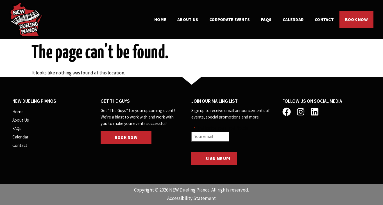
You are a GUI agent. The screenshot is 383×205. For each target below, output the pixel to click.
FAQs (266, 19)
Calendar (293, 19)
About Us (187, 19)
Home (160, 19)
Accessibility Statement (191, 198)
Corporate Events (229, 19)
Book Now (356, 19)
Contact (324, 19)
